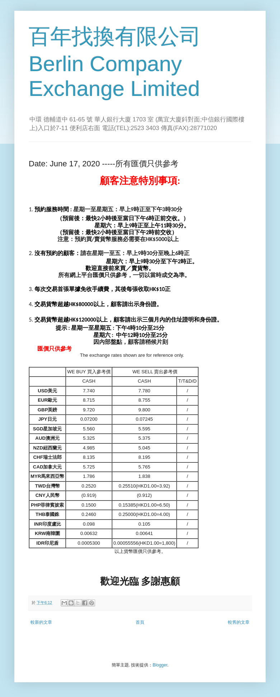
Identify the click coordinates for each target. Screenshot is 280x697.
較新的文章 (41, 622)
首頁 (140, 622)
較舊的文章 (238, 622)
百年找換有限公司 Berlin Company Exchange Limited (115, 62)
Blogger (160, 665)
